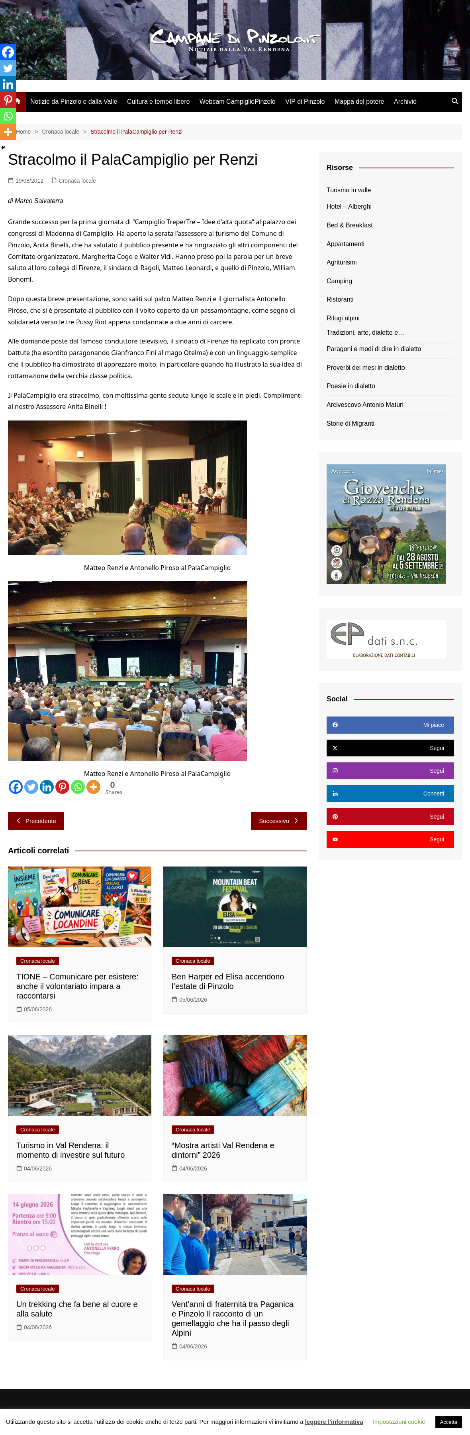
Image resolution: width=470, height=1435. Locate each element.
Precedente (36, 820)
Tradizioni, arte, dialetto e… (365, 332)
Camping (339, 281)
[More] (93, 787)
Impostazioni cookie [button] (399, 1421)
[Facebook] (16, 787)
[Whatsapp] (78, 787)
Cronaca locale (77, 181)
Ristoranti (340, 299)
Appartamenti (345, 244)
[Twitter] (31, 787)
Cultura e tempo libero (158, 101)
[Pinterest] (62, 787)
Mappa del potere (359, 101)
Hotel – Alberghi (349, 206)
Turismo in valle (349, 190)
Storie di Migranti (350, 423)
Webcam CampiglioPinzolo (238, 101)
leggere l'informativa (334, 1421)
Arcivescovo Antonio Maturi (365, 404)
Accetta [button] (448, 1422)
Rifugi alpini (343, 318)
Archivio (405, 101)
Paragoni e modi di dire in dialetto (374, 348)
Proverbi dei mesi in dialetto (366, 367)
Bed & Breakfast (350, 225)
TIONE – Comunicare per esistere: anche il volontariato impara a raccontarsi (77, 986)
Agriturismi (342, 262)
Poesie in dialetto (351, 386)
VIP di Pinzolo (305, 101)
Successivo (279, 820)
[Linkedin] (47, 787)
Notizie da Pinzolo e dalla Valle (74, 101)
